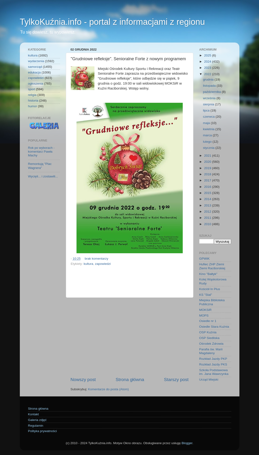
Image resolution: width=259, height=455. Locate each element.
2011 (208, 217)
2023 (208, 67)
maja (207, 123)
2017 (208, 180)
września (210, 98)
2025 (208, 55)
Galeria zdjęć (37, 420)
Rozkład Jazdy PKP (213, 359)
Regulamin (35, 425)
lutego (208, 141)
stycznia (209, 148)
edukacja (34, 72)
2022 (208, 74)
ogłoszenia (35, 83)
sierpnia (209, 104)
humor (32, 106)
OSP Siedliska (209, 338)
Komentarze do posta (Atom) (108, 389)
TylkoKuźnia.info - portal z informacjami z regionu (112, 22)
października (212, 92)
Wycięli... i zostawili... (43, 176)
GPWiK (204, 258)
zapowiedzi (103, 264)
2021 (208, 155)
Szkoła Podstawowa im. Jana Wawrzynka (214, 372)
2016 (208, 187)
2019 (208, 168)
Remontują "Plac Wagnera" (40, 165)
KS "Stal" (205, 294)
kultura (88, 264)
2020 (208, 161)
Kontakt (33, 414)
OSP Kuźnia (208, 332)
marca (208, 135)
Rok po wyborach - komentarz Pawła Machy (41, 151)
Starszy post (176, 379)
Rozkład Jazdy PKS (213, 364)
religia (32, 95)
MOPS (204, 315)
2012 (208, 211)
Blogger (187, 443)
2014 (208, 199)
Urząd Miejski (208, 379)
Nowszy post (83, 379)
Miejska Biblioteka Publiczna (212, 302)
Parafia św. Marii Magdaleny (211, 351)
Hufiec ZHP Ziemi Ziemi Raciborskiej (212, 266)
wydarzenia (36, 61)
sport (31, 89)
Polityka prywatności (42, 431)
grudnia (209, 79)
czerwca (209, 116)
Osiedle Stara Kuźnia (214, 326)
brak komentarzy (96, 258)
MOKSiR (205, 310)
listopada (210, 85)
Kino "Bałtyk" (208, 274)
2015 (208, 193)
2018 (208, 174)
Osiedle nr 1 (208, 321)
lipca (207, 110)
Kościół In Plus (209, 289)
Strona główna (130, 379)
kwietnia (209, 129)
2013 (208, 205)
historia (33, 100)
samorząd (35, 67)
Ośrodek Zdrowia (211, 343)
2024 (208, 61)
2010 (208, 224)
